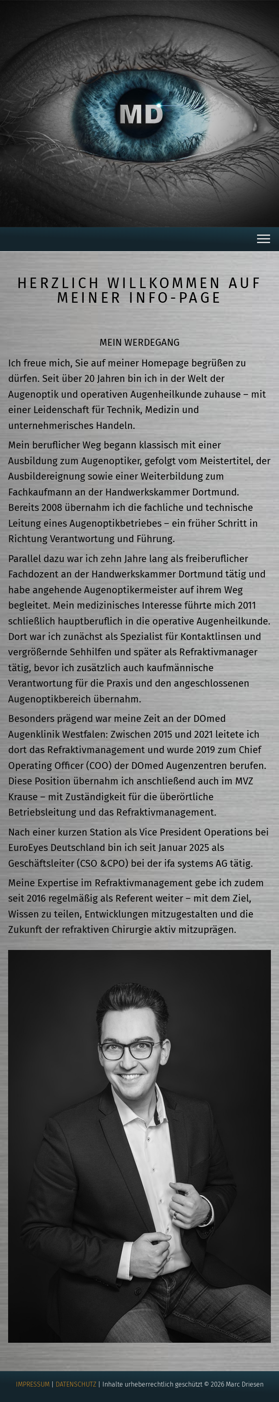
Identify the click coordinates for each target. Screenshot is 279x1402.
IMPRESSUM (33, 1384)
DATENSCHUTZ (76, 1384)
